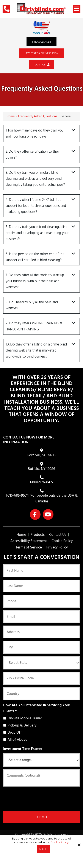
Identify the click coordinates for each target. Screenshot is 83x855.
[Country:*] (41, 693)
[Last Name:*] (41, 586)
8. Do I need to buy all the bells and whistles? (32, 305)
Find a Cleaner (41, 42)
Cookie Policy (59, 842)
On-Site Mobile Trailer (23, 718)
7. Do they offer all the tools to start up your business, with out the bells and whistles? (35, 281)
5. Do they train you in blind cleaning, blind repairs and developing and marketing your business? (37, 233)
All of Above (16, 740)
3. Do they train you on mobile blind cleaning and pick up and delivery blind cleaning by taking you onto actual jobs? (35, 179)
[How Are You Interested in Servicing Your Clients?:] (4, 718)
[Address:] (41, 632)
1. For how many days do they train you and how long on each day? (35, 133)
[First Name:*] (41, 570)
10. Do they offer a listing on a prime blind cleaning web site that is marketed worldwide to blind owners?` (36, 350)
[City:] (41, 647)
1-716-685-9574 (17, 496)
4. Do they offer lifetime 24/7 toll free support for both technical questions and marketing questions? (36, 206)
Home (10, 116)
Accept (43, 849)
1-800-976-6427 (41, 482)
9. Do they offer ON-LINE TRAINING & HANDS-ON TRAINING (34, 326)
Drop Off (13, 733)
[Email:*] (41, 616)
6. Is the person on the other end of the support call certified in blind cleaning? (35, 257)
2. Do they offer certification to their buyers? (33, 155)
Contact (41, 65)
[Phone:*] (41, 601)
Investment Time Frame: (22, 749)
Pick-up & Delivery (20, 725)
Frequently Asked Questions (37, 116)
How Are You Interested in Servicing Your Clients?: (36, 708)
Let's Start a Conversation (41, 53)
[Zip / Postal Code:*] (41, 678)
